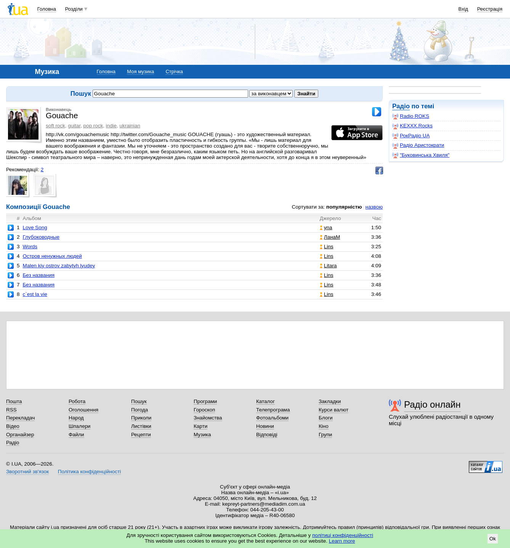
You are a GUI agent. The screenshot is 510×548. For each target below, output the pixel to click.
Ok (492, 539)
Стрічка (174, 71)
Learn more (342, 541)
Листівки (141, 426)
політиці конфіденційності (342, 535)
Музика (202, 434)
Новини (265, 426)
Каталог (265, 401)
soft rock (55, 126)
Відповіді (266, 434)
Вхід (463, 9)
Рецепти (141, 434)
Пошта (14, 401)
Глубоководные (40, 237)
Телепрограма (273, 410)
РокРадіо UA (411, 136)
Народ (76, 418)
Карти (200, 426)
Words (29, 246)
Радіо (401, 106)
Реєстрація (489, 9)
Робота (77, 401)
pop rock (93, 126)
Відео (12, 426)
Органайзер (20, 434)
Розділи (74, 9)
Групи (325, 434)
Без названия (38, 275)
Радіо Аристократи (418, 145)
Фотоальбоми (272, 418)
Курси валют (333, 410)
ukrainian (129, 126)
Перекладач (20, 418)
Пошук (139, 401)
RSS (11, 410)
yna (326, 227)
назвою (374, 207)
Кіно (324, 426)
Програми (205, 401)
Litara (328, 265)
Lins (327, 246)
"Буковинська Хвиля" (420, 155)
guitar (74, 126)
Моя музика (140, 71)
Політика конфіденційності (89, 471)
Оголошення (83, 410)
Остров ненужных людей (52, 256)
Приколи (141, 418)
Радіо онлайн (432, 404)
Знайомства (208, 418)
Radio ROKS (410, 116)
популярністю (344, 207)
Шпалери (79, 426)
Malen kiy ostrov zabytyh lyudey (58, 265)
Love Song (34, 227)
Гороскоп (204, 410)
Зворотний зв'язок (27, 471)
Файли (76, 434)
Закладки (330, 401)
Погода (139, 410)
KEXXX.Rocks (412, 126)
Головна (46, 9)
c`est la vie (34, 294)
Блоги (326, 418)
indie (111, 126)
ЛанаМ (330, 237)
